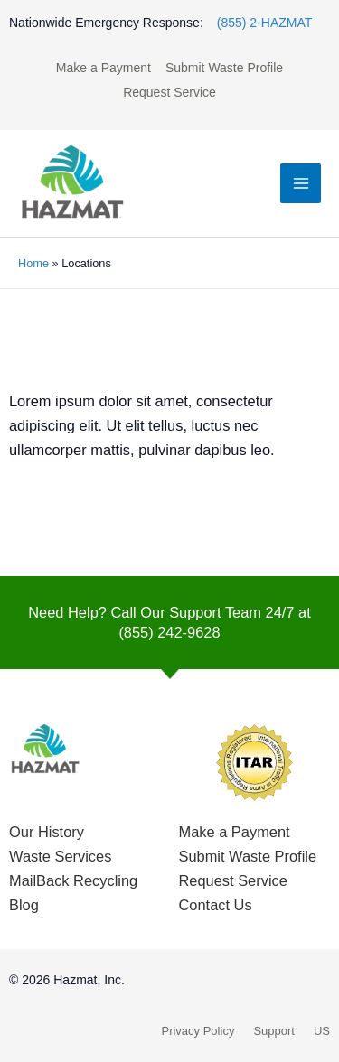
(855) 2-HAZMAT (265, 22)
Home (33, 263)
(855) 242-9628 (169, 632)
